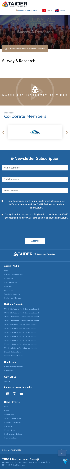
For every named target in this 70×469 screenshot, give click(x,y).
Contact (7, 381)
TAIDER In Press (9, 430)
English (60, 10)
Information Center (18, 49)
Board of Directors (10, 282)
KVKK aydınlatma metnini (21, 204)
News (6, 407)
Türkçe (47, 10)
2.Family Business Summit (13, 352)
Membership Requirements (13, 367)
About (6, 271)
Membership (8, 370)
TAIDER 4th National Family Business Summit (20, 344)
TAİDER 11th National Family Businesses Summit (21, 317)
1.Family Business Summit (13, 356)
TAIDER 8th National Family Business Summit (20, 328)
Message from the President (14, 274)
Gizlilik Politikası (45, 204)
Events (6, 410)
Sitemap (64, 450)
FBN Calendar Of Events (12, 422)
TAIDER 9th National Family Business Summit (20, 324)
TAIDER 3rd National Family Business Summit (20, 348)
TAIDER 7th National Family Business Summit (20, 332)
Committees (8, 290)
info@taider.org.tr (19, 465)
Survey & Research (37, 49)
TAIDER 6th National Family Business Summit (20, 336)
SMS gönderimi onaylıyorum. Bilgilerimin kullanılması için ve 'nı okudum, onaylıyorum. (36, 216)
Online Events (9, 414)
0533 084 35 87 (7, 465)
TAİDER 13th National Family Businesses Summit (21, 309)
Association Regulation (12, 294)
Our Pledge (8, 286)
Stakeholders (8, 278)
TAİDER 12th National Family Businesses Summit (21, 313)
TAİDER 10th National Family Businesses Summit (21, 321)
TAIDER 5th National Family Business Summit (20, 340)
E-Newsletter (8, 426)
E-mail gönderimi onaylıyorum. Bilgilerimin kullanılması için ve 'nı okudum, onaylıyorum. (36, 204)
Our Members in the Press (13, 434)
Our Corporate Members (12, 298)
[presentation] (3, 132)
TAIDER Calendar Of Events (13, 418)
